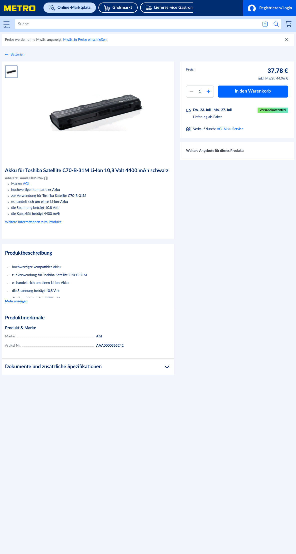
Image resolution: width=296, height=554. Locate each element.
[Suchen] (137, 24)
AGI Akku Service (230, 142)
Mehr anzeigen (16, 301)
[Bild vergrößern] (95, 112)
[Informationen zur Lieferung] (225, 130)
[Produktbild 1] (11, 72)
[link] (289, 24)
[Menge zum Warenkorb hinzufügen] (200, 91)
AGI (26, 184)
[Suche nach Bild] (265, 24)
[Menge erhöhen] (209, 91)
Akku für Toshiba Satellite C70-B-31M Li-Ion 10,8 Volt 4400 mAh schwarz (86, 170)
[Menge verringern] (191, 91)
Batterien (17, 54)
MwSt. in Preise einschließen (85, 40)
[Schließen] (287, 40)
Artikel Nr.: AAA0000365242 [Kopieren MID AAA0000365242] (26, 178)
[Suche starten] (276, 24)
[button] (269, 8)
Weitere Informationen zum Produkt (33, 222)
